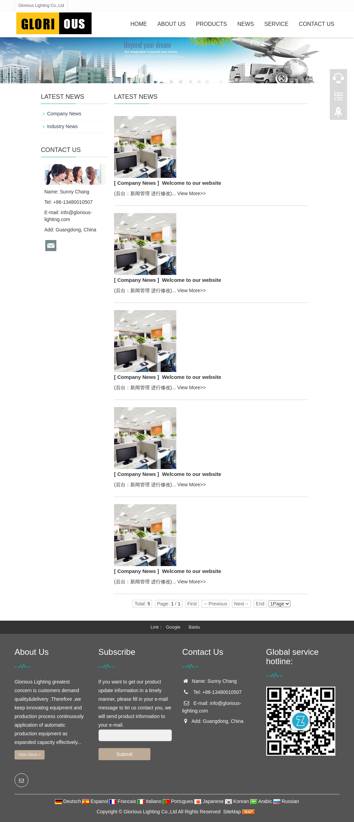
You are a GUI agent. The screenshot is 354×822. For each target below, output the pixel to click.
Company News (64, 113)
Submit (124, 754)
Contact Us (316, 24)
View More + (29, 754)
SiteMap (232, 811)
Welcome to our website (191, 183)
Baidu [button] (194, 627)
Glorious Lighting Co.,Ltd (150, 811)
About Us (171, 24)
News (245, 24)
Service (276, 24)
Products (211, 24)
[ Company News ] (136, 183)
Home (138, 24)
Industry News (62, 126)
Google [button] (173, 627)
